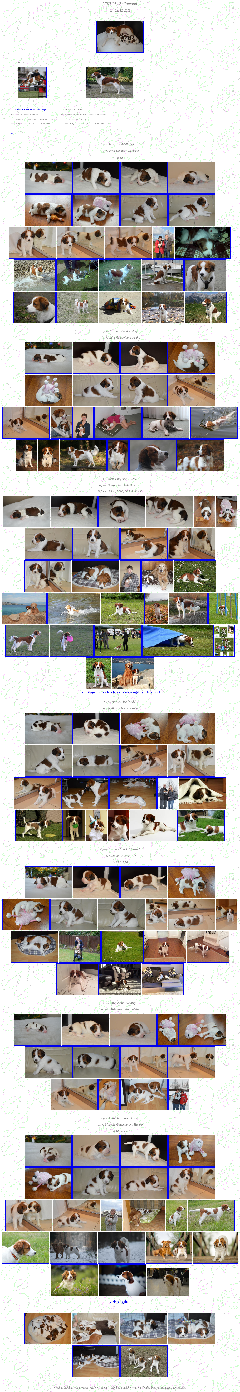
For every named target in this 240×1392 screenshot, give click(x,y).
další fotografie (89, 692)
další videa (154, 692)
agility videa (14, 133)
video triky (112, 692)
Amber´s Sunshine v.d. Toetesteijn (30, 109)
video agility (133, 692)
